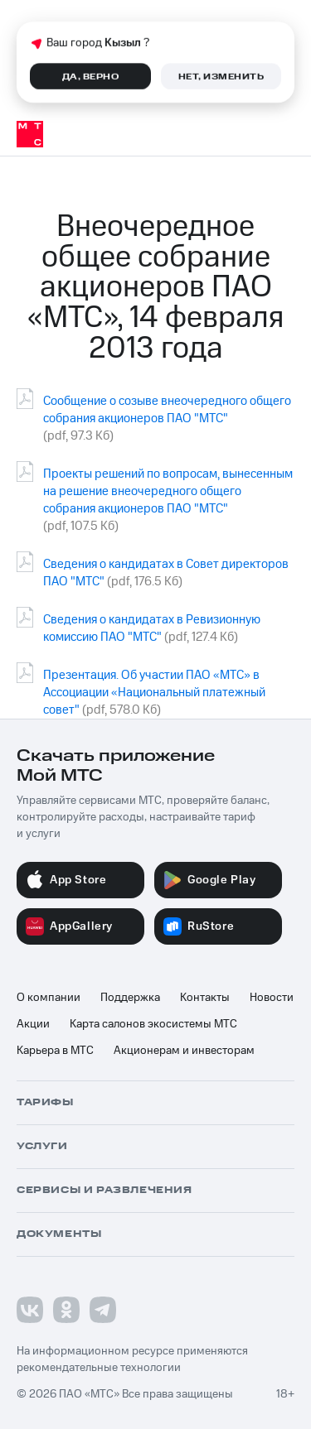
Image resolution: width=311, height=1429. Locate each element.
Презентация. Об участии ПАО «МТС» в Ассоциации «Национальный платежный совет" (154, 692)
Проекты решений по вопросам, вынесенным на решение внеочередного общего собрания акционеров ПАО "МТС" (168, 491)
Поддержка (130, 997)
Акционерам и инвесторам (184, 1050)
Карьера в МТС (55, 1050)
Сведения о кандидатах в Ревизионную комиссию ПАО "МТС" (151, 628)
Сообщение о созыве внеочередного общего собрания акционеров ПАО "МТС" (167, 409)
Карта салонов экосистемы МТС (153, 1024)
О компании (48, 997)
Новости (272, 997)
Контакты (205, 997)
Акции (33, 1024)
